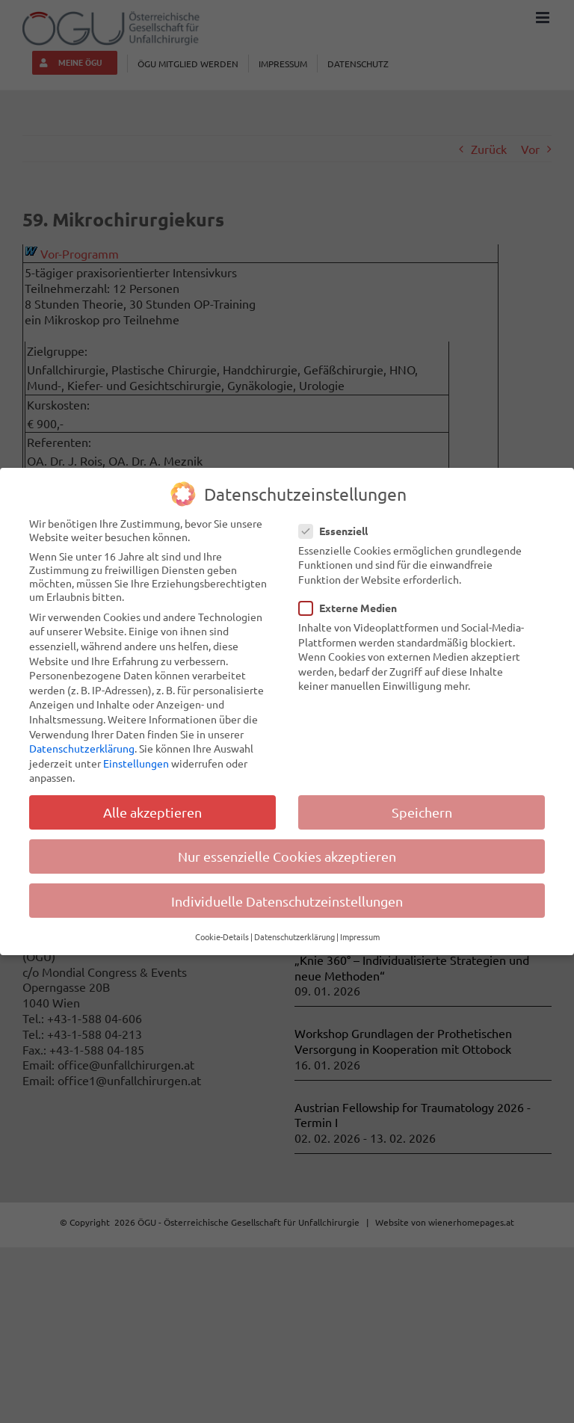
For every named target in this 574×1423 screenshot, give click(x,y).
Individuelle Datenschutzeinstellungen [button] (287, 900)
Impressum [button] (360, 936)
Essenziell (339, 530)
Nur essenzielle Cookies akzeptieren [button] (287, 856)
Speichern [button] (422, 812)
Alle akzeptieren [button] (152, 812)
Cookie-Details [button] (222, 936)
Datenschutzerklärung (82, 748)
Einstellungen (136, 762)
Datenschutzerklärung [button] (294, 936)
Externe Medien (354, 607)
